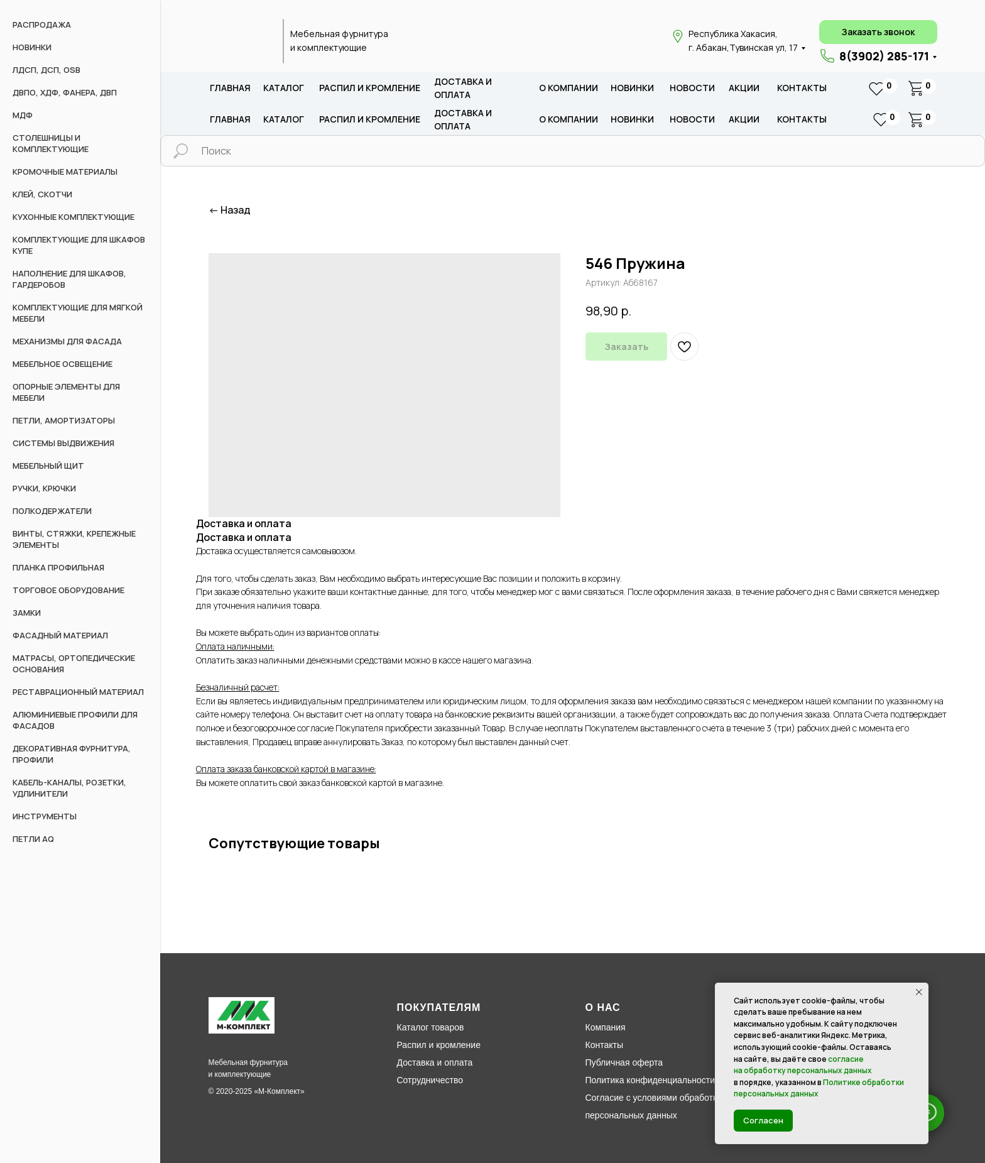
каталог (283, 88)
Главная (230, 88)
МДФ (23, 115)
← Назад (230, 210)
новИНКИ (632, 88)
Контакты (802, 88)
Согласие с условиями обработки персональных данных (653, 1106)
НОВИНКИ (32, 47)
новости (692, 88)
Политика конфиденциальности (650, 1080)
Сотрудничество (430, 1080)
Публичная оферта (624, 1062)
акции (744, 88)
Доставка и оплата (435, 1062)
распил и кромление (369, 88)
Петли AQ (33, 838)
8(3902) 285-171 (884, 55)
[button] (878, 32)
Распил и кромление (439, 1045)
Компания (605, 1027)
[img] (238, 41)
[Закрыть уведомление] (919, 992)
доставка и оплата (463, 88)
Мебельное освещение (62, 363)
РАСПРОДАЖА (42, 24)
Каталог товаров (430, 1027)
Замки (27, 612)
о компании (568, 88)
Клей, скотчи (42, 194)
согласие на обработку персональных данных (803, 1065)
